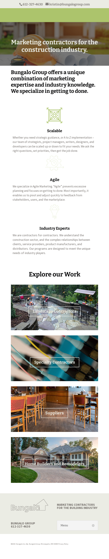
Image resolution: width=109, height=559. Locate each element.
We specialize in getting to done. (49, 91)
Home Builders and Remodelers (54, 463)
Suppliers (54, 413)
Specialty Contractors (54, 362)
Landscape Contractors (54, 311)
